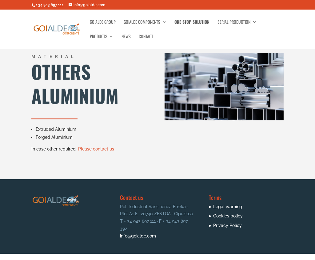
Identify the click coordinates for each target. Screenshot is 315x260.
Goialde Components (142, 22)
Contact (146, 36)
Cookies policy (228, 215)
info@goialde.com (138, 235)
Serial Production (233, 22)
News (126, 36)
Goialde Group (103, 22)
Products (98, 36)
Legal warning (227, 206)
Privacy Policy (227, 225)
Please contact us (96, 148)
